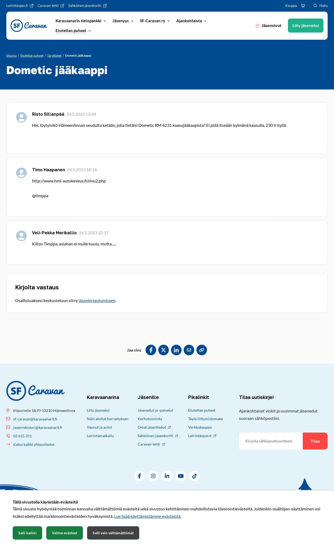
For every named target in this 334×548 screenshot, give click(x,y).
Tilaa (315, 440)
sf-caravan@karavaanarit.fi (35, 419)
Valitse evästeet (64, 533)
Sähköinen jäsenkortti (158, 435)
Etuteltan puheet (201, 410)
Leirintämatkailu (100, 435)
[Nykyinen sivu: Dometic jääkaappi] (78, 55)
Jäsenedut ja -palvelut (155, 410)
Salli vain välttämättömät (113, 533)
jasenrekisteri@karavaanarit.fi (37, 427)
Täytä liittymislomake (205, 418)
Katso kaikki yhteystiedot (33, 444)
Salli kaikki (27, 533)
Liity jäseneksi (98, 410)
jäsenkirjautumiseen (97, 300)
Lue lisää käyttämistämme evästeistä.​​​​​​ (147, 516)
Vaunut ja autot (99, 427)
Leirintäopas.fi (202, 435)
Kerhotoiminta (150, 418)
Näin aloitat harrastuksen (107, 418)
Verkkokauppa (200, 427)
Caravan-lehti (151, 444)
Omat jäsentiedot (154, 427)
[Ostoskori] (303, 6)
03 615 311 (22, 436)
